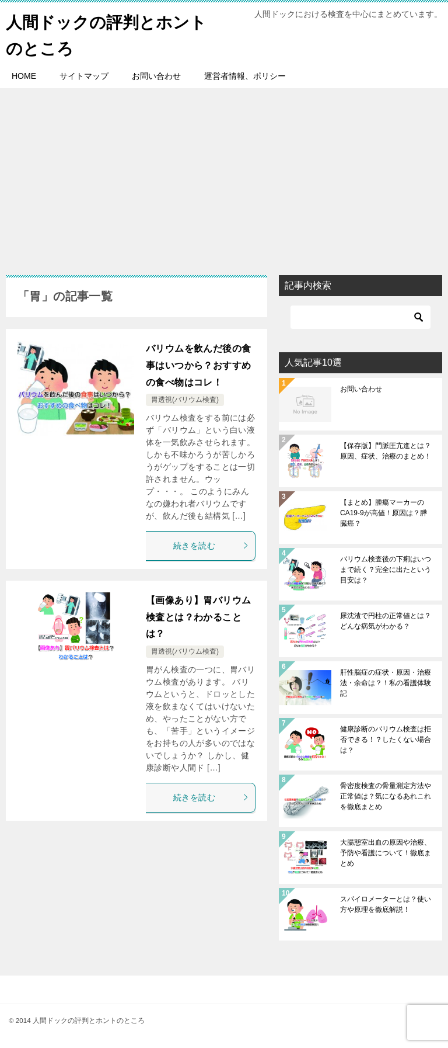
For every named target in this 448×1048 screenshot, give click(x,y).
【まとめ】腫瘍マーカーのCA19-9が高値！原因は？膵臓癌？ (383, 513)
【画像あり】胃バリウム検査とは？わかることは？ (198, 617)
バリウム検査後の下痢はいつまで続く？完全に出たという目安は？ (385, 569)
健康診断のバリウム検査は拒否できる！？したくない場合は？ (385, 739)
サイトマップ (84, 76)
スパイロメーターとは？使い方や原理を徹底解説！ (385, 904)
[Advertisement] (224, 176)
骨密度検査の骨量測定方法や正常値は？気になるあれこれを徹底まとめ (385, 796)
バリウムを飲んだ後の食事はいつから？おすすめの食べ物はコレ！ (198, 365)
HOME (24, 76)
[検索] (360, 317)
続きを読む (211, 545)
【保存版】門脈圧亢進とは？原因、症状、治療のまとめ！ (385, 451)
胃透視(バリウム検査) (185, 399)
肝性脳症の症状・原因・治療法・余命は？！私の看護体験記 (385, 682)
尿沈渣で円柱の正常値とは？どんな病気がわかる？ (385, 621)
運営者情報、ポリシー (245, 76)
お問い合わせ (156, 76)
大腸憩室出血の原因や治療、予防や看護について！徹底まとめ (385, 852)
